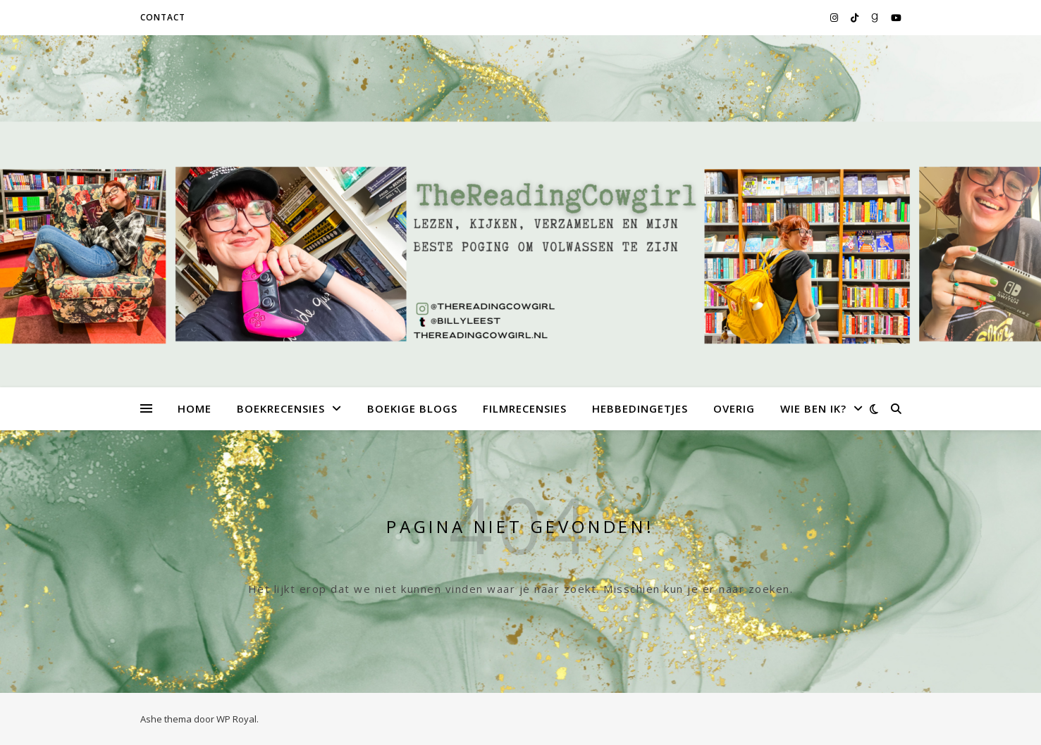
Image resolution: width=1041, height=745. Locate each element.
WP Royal (236, 719)
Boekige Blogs (412, 408)
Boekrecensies (281, 408)
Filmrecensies (525, 408)
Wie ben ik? (813, 408)
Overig (734, 408)
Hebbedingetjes (640, 408)
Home (194, 408)
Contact (162, 17)
